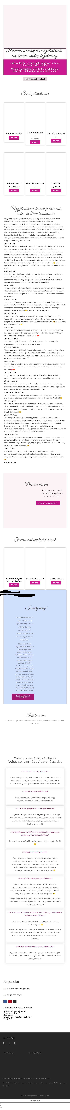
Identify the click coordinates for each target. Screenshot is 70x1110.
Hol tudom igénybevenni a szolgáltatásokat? (36, 809)
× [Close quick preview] (0, 1103)
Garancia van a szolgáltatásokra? (35, 771)
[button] (35, 771)
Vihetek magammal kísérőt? (36, 791)
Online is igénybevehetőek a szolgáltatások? (35, 946)
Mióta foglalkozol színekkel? (36, 852)
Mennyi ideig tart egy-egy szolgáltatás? (35, 878)
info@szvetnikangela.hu (18, 988)
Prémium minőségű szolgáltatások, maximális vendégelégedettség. (35, 53)
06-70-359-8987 (14, 995)
